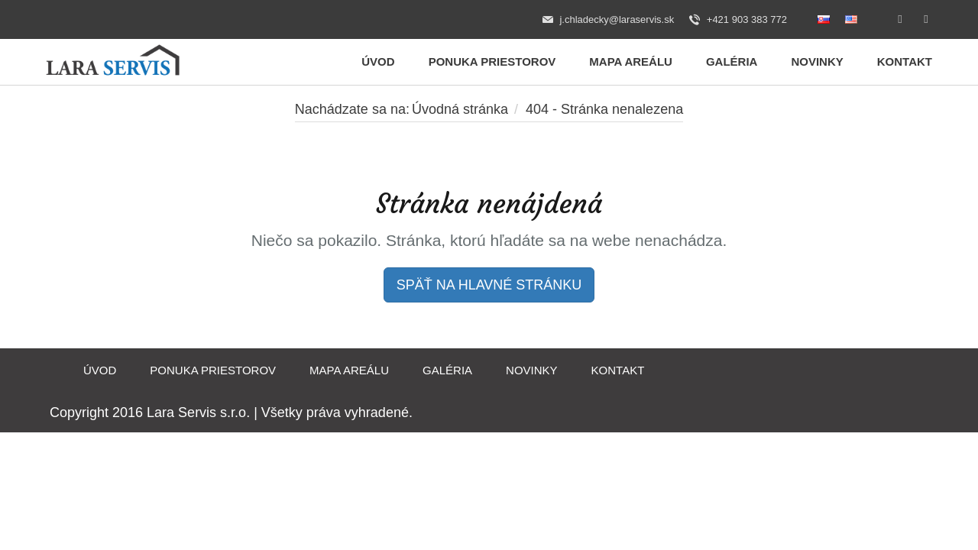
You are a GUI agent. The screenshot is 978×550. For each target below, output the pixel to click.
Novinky (817, 61)
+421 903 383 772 (738, 20)
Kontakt (904, 61)
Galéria (732, 61)
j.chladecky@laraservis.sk (608, 20)
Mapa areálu (630, 61)
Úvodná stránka (460, 109)
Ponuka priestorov (492, 61)
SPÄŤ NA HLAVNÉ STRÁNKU (489, 285)
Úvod (377, 61)
